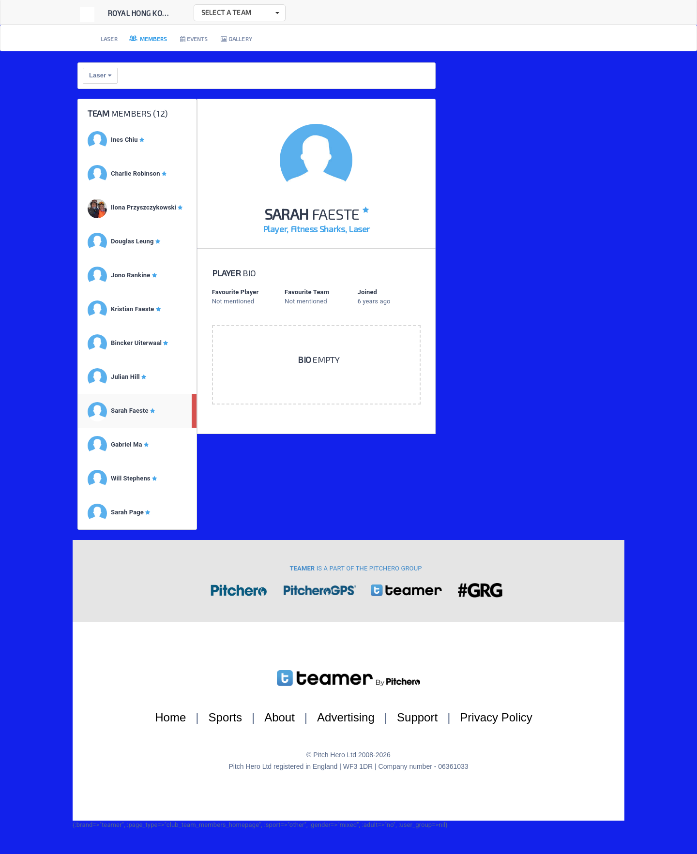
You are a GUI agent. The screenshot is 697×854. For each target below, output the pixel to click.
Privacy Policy (496, 717)
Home (170, 717)
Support (417, 717)
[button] (240, 12)
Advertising (346, 717)
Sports (225, 717)
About (279, 717)
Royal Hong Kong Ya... (146, 13)
